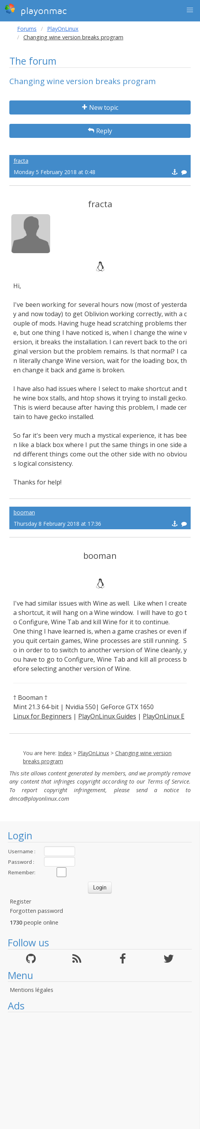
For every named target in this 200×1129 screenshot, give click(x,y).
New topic (100, 107)
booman (24, 512)
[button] (190, 10)
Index (65, 753)
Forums (27, 28)
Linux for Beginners (42, 716)
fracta (21, 160)
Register (20, 901)
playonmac (36, 9)
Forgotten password (36, 910)
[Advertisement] (100, 1070)
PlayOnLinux (63, 28)
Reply (100, 131)
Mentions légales (31, 989)
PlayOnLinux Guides (107, 716)
